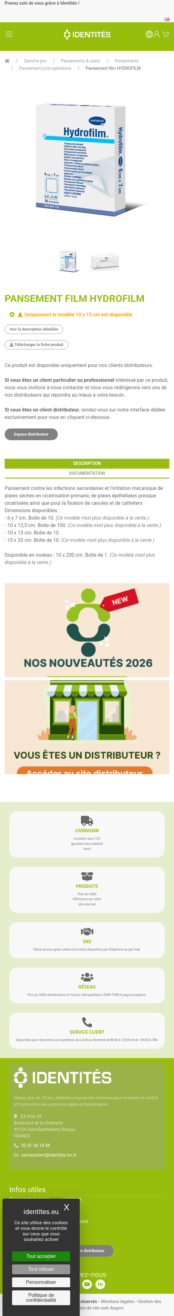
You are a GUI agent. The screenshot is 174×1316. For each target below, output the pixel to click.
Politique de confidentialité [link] (41, 1298)
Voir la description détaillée (34, 329)
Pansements (127, 60)
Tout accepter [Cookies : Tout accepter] (41, 1256)
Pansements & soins (80, 60)
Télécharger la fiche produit (36, 344)
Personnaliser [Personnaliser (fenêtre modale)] (41, 1282)
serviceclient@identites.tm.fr (48, 1155)
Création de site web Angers (96, 1307)
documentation (87, 473)
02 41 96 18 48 (35, 1145)
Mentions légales (117, 1301)
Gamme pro (35, 60)
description (87, 463)
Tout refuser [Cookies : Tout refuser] (41, 1269)
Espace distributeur (31, 434)
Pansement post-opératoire (45, 68)
